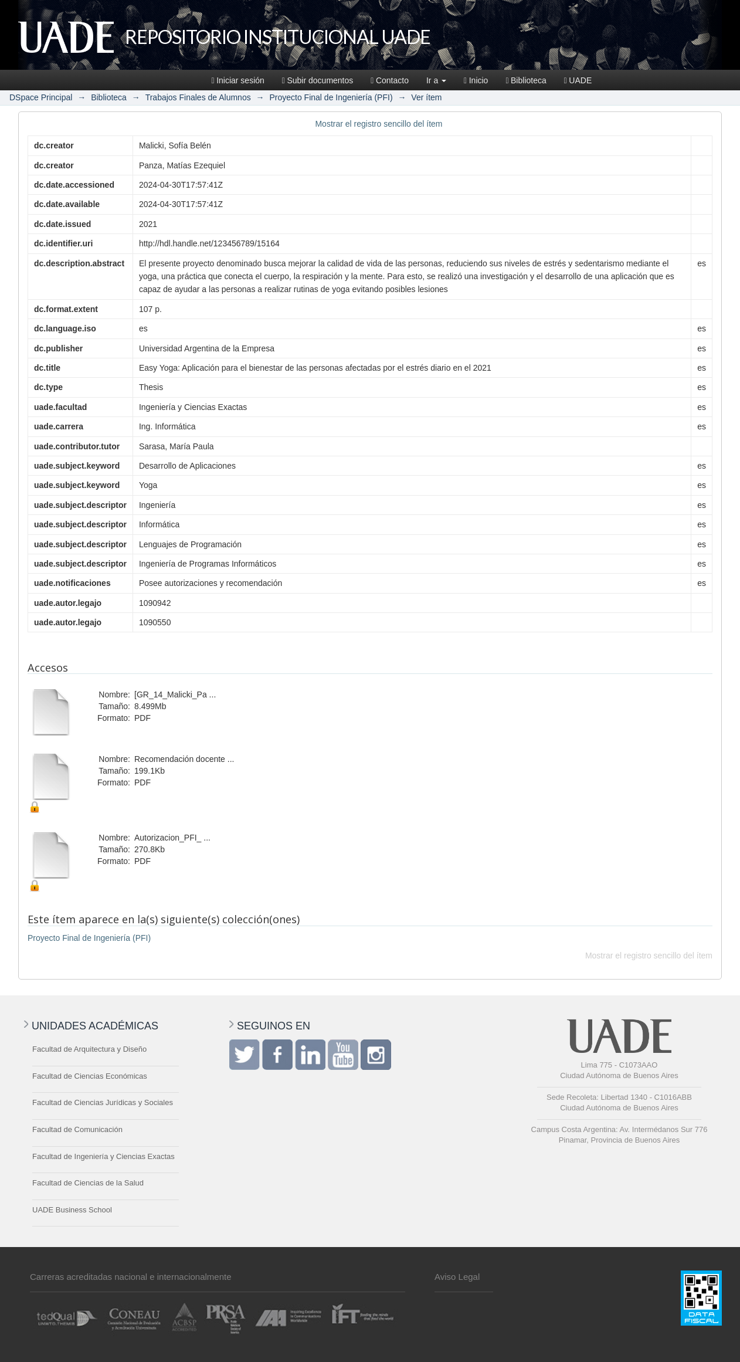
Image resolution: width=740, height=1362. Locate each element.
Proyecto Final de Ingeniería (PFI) (330, 97)
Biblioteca (525, 80)
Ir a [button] (436, 80)
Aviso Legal (457, 1277)
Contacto (390, 80)
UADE (578, 80)
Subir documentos (317, 80)
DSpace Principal (40, 97)
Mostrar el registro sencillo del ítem (378, 123)
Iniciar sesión (238, 80)
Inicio (476, 80)
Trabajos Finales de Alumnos (198, 97)
